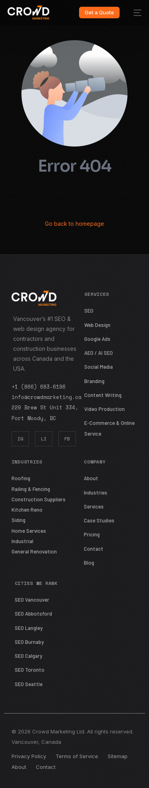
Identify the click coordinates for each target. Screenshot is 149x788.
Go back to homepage (74, 223)
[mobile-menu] (134, 13)
